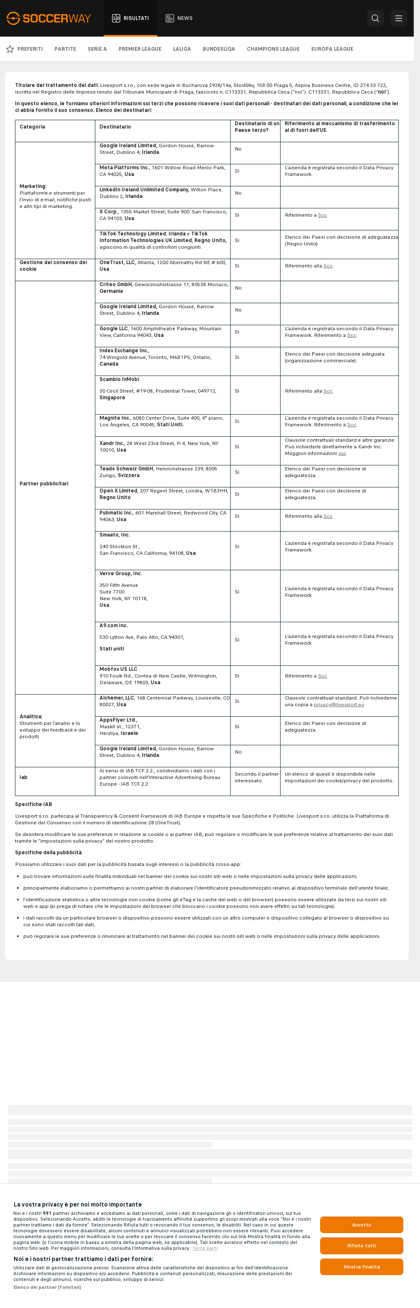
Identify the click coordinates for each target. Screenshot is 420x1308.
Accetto (362, 1225)
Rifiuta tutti (362, 1246)
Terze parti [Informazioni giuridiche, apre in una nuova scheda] (205, 1248)
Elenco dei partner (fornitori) (47, 1287)
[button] (375, 18)
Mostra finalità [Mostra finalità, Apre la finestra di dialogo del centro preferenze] (361, 1267)
